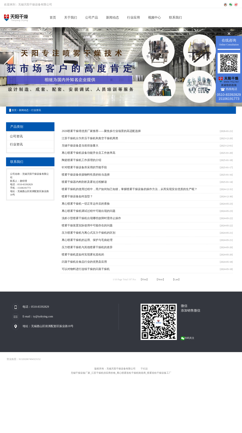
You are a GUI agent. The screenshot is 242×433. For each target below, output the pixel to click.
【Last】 (176, 279)
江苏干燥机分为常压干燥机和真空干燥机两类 (90, 138)
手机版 (144, 368)
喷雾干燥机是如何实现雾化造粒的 (83, 254)
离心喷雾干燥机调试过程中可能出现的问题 (88, 210)
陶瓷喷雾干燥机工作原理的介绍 (81, 160)
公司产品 (91, 17)
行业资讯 (36, 110)
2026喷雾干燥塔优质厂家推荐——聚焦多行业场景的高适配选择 (101, 131)
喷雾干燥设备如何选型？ (77, 196)
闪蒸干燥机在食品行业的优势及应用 (84, 261)
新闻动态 (112, 17)
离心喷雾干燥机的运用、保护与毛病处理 (87, 240)
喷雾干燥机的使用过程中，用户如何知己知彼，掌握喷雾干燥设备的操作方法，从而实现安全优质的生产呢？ (129, 189)
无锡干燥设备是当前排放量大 (80, 145)
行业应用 (133, 17)
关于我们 (70, 17)
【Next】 (160, 279)
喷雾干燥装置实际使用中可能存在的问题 (87, 225)
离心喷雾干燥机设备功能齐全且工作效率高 (88, 152)
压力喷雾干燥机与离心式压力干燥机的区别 (88, 232)
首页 (53, 17)
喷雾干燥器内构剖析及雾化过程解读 (84, 181)
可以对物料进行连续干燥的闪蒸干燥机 (86, 269)
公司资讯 (16, 136)
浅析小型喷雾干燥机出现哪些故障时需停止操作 (91, 218)
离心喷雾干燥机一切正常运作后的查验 (86, 203)
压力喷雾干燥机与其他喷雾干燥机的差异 (87, 247)
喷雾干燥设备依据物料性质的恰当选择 (86, 174)
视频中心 (154, 17)
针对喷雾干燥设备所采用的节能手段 (84, 167)
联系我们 (175, 17)
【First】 (144, 279)
